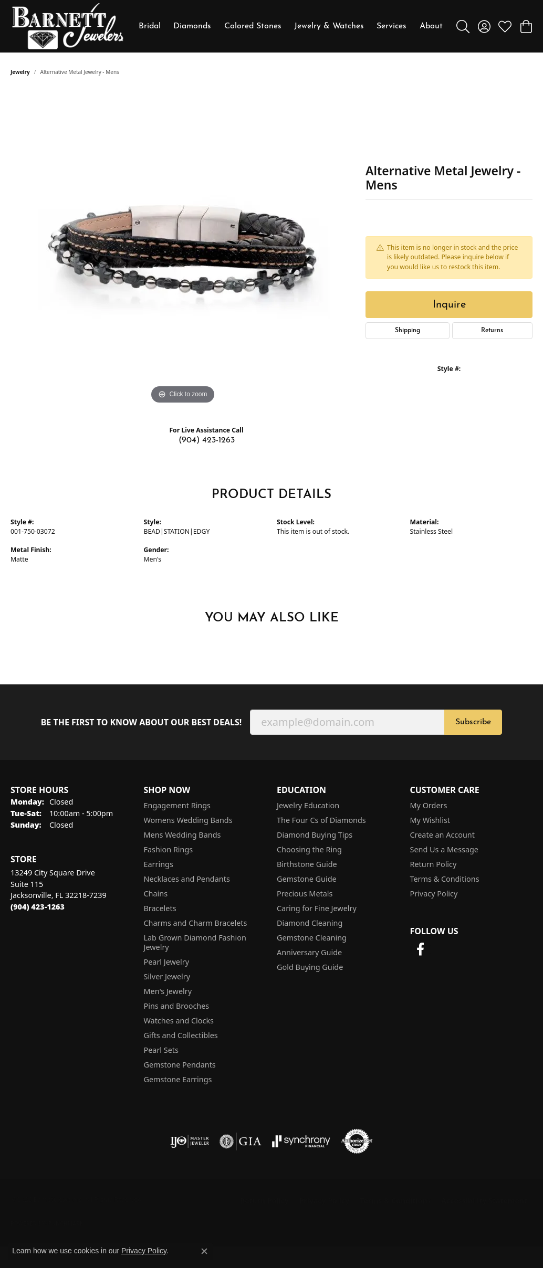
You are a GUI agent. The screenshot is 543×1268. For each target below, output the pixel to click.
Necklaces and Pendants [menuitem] (187, 879)
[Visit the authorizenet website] (357, 1141)
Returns (492, 330)
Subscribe (473, 722)
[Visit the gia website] (241, 1141)
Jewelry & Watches (329, 26)
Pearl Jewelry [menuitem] (166, 962)
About (431, 26)
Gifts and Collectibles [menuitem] (181, 1035)
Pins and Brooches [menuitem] (177, 1006)
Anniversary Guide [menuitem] (309, 952)
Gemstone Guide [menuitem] (307, 879)
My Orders (428, 805)
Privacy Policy (434, 894)
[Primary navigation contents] (290, 26)
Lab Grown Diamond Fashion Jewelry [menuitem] (195, 942)
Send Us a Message (444, 849)
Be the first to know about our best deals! (141, 722)
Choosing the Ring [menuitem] (309, 849)
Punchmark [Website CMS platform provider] (65, 1223)
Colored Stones (252, 26)
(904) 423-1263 (207, 440)
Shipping (407, 330)
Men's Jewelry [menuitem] (168, 991)
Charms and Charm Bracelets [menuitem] (195, 923)
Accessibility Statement (484, 1201)
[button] (462, 26)
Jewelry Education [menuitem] (308, 805)
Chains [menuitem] (156, 894)
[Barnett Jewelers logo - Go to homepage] (67, 26)
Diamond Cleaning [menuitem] (309, 923)
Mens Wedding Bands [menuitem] (182, 835)
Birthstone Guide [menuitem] (307, 864)
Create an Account (442, 835)
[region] (182, 249)
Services (391, 26)
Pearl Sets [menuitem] (161, 1050)
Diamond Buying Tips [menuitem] (314, 835)
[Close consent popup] (204, 1251)
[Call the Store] (38, 907)
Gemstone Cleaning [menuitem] (312, 938)
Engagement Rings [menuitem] (177, 805)
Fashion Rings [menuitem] (168, 849)
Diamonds (192, 26)
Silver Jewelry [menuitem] (167, 976)
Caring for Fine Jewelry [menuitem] (317, 908)
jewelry (20, 72)
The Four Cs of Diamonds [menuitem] (321, 820)
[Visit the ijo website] (190, 1141)
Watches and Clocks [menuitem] (179, 1021)
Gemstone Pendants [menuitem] (180, 1065)
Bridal (150, 26)
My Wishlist (430, 820)
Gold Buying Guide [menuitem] (310, 967)
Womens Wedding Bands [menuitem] (188, 820)
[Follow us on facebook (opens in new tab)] (420, 949)
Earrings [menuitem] (158, 864)
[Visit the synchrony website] (301, 1141)
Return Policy (433, 864)
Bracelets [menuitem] (160, 908)
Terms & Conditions (444, 879)
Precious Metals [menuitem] (304, 894)
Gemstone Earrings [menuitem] (178, 1079)
